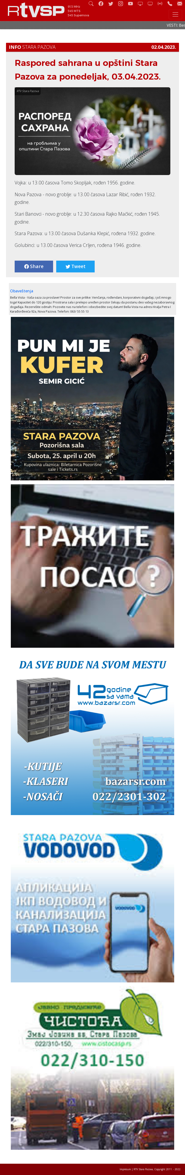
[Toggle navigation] (175, 14)
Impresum (125, 1169)
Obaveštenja (21, 291)
